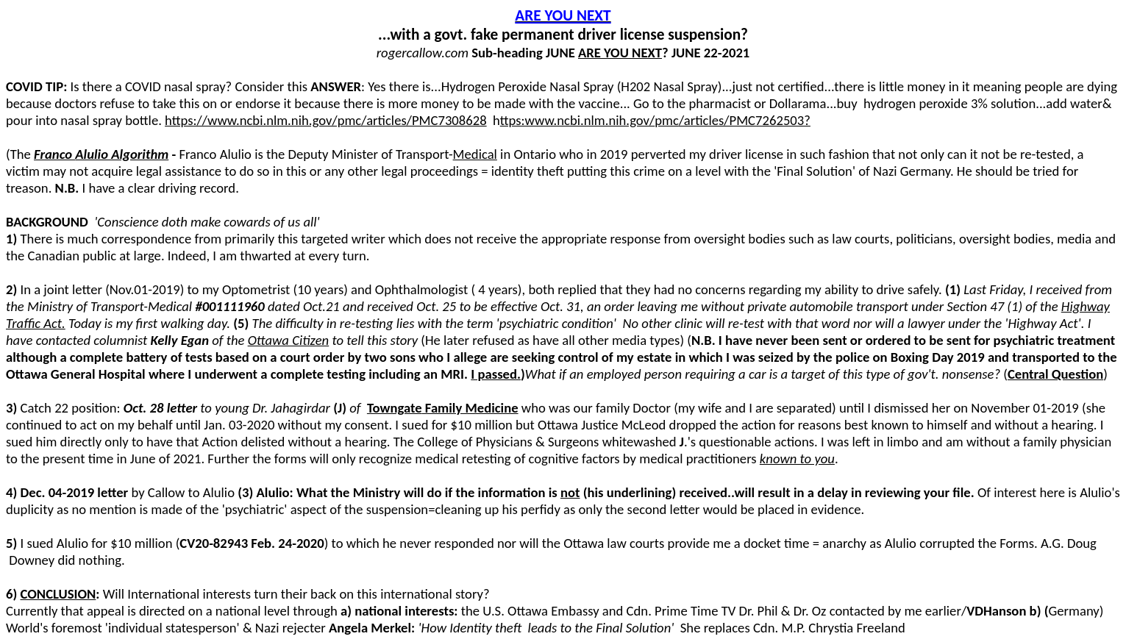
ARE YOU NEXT (562, 15)
